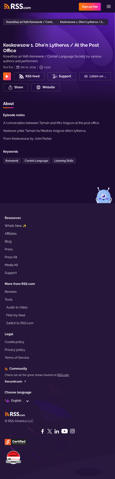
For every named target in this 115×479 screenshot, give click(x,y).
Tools (9, 299)
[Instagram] (72, 431)
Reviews (11, 292)
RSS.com (63, 375)
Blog (8, 241)
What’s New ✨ (15, 226)
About (8, 103)
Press (9, 249)
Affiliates (11, 233)
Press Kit (11, 257)
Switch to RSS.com (20, 323)
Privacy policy (15, 350)
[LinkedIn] (56, 431)
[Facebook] (42, 431)
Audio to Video (17, 307)
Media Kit (11, 265)
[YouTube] (64, 431)
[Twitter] (49, 431)
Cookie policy (14, 342)
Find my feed (15, 315)
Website (45, 87)
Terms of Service (17, 357)
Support (11, 273)
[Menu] (108, 6)
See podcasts (15, 381)
